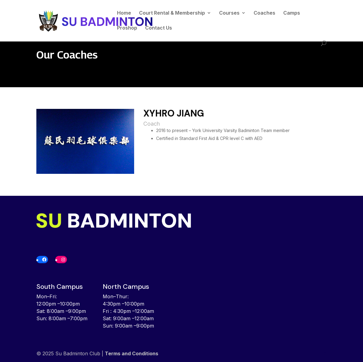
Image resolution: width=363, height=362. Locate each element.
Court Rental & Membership (172, 13)
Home (124, 13)
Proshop (127, 28)
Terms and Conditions (131, 353)
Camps (291, 13)
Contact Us (158, 28)
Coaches (264, 13)
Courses (229, 13)
